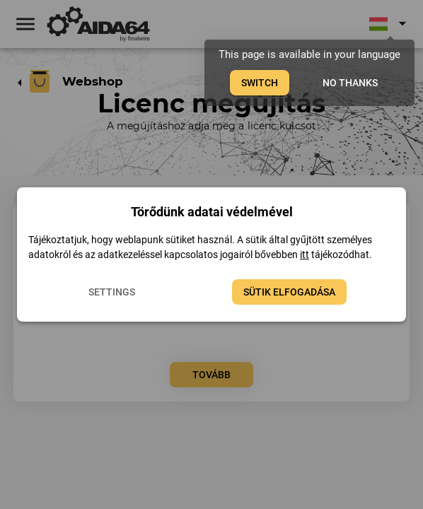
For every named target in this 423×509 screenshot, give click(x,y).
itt (304, 254)
